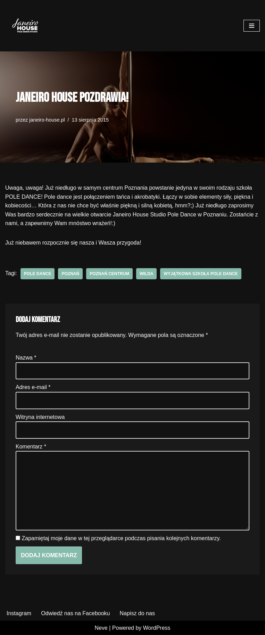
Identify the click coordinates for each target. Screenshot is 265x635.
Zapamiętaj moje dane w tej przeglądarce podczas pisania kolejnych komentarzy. (121, 538)
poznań (70, 273)
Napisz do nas (137, 613)
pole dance (37, 273)
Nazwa (26, 358)
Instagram (19, 613)
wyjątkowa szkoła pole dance (201, 273)
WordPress (157, 628)
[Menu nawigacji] (251, 26)
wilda (146, 273)
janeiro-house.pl (47, 120)
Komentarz (31, 447)
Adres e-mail (33, 387)
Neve (100, 628)
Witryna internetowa (40, 417)
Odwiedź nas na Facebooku (75, 613)
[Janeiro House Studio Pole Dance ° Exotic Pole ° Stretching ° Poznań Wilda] (26, 26)
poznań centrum (109, 273)
